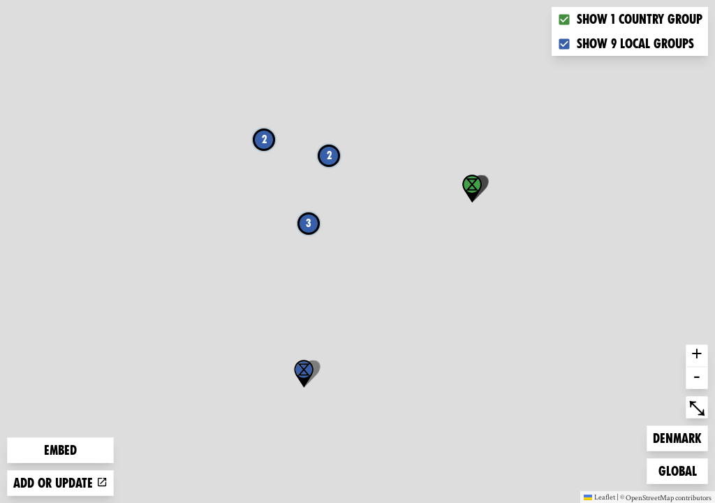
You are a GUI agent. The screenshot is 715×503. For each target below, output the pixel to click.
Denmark (677, 437)
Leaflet (599, 497)
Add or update (60, 483)
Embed (60, 450)
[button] (303, 374)
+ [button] (696, 355)
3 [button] (308, 223)
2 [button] (264, 139)
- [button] (696, 378)
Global (681, 470)
